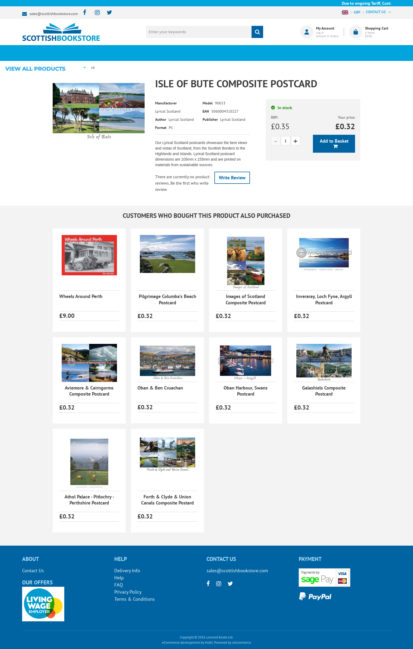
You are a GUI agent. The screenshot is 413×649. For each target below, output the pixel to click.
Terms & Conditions (134, 599)
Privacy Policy (127, 592)
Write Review (232, 178)
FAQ (118, 585)
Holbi (209, 642)
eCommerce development (181, 642)
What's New (167, 53)
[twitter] (107, 12)
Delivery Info (127, 571)
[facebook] (83, 12)
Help (119, 578)
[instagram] (95, 12)
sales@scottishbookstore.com (54, 13)
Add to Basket (334, 141)
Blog (231, 53)
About (295, 53)
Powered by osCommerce (232, 642)
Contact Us (33, 571)
